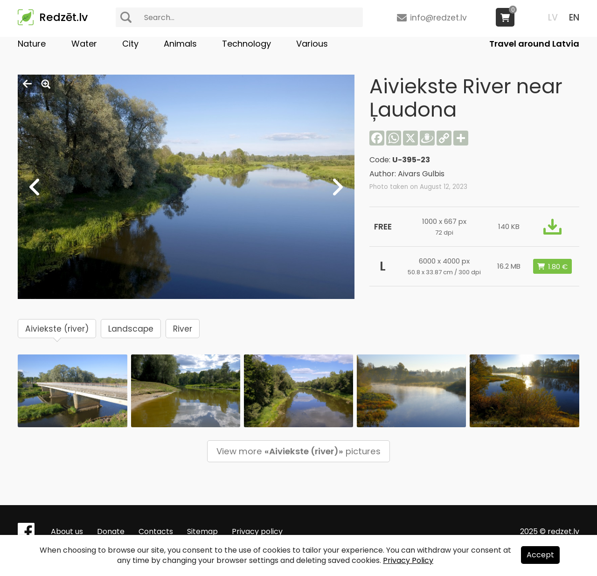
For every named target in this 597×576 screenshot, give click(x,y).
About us (67, 531)
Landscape (130, 328)
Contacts (156, 531)
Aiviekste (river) (57, 328)
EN (574, 17)
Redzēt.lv (63, 17)
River (182, 328)
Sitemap (202, 531)
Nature (32, 43)
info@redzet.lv (438, 17)
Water (84, 43)
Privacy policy (257, 531)
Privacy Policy (408, 560)
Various (312, 43)
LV (553, 17)
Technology (246, 43)
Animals (180, 43)
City (130, 43)
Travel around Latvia (534, 43)
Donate (111, 531)
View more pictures (298, 451)
